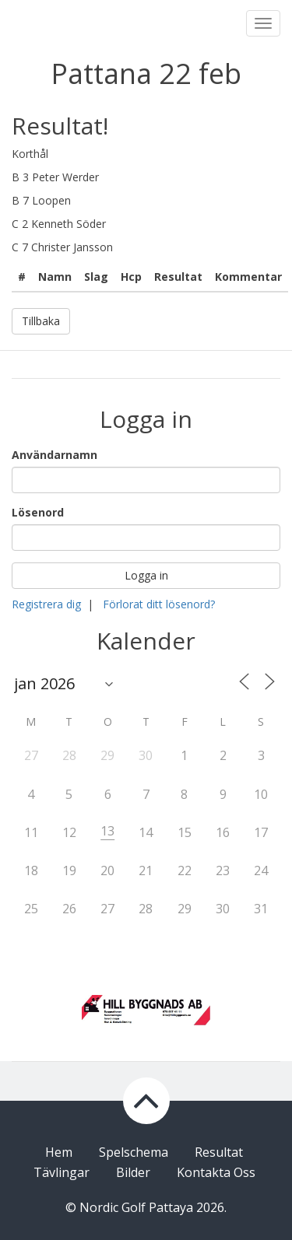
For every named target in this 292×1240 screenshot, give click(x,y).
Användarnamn (54, 454)
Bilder (133, 1172)
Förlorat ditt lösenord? (159, 604)
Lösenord (38, 512)
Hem (58, 1152)
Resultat (219, 1152)
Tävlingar (61, 1172)
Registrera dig (46, 604)
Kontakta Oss (216, 1172)
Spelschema (133, 1152)
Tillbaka (41, 321)
